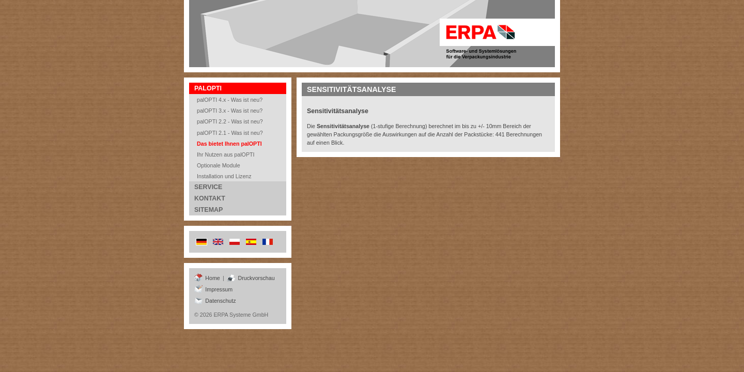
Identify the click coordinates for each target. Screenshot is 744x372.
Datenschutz (215, 301)
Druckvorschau (250, 278)
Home (207, 278)
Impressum (213, 289)
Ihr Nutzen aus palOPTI (226, 154)
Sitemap (208, 209)
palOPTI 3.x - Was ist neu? (229, 110)
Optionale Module (218, 165)
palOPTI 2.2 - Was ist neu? (230, 121)
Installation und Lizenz (224, 176)
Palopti (208, 88)
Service (208, 187)
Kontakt (209, 198)
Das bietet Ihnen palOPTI (229, 144)
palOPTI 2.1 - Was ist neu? (230, 133)
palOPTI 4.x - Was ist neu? (229, 100)
